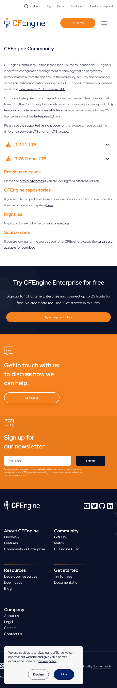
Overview (11, 537)
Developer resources (20, 576)
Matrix (59, 543)
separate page (59, 223)
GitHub (31, 6)
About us (11, 615)
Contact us (31, 397)
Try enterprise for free (58, 317)
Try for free (78, 23)
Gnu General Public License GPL (42, 89)
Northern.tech (102, 666)
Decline (38, 674)
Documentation (67, 582)
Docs (60, 6)
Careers (10, 627)
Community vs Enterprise (24, 549)
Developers (77, 6)
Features (11, 543)
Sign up (91, 460)
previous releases (32, 181)
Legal (8, 621)
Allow (64, 674)
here (49, 205)
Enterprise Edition (47, 116)
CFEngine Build (66, 549)
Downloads (13, 582)
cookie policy (47, 661)
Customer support (101, 6)
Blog (48, 6)
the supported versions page (40, 125)
